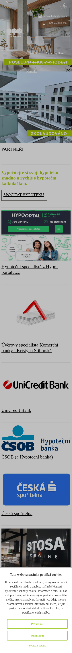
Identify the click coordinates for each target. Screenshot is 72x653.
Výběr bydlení (55, 53)
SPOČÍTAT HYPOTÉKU (23, 195)
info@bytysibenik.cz (55, 15)
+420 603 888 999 (57, 22)
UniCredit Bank (16, 410)
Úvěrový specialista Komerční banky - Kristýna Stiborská (29, 347)
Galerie (31, 62)
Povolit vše (37, 623)
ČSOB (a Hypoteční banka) (27, 457)
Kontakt (31, 71)
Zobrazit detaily (37, 645)
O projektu (33, 53)
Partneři (63, 62)
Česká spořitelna (16, 513)
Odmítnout (37, 635)
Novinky (46, 62)
